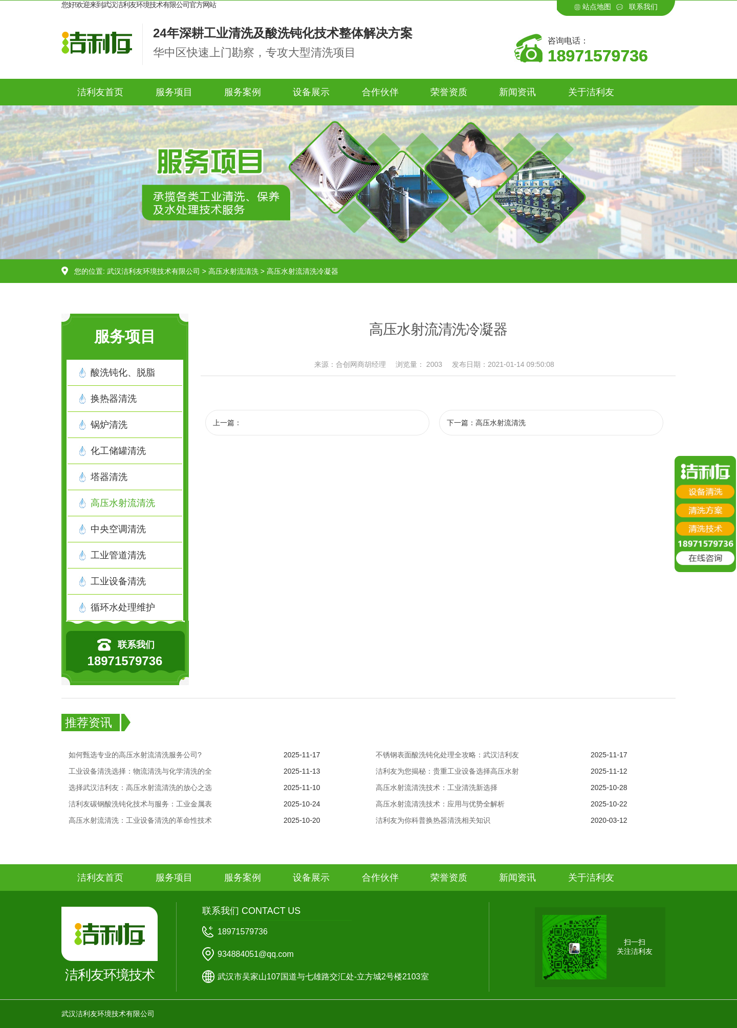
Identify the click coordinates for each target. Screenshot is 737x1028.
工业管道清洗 (118, 555)
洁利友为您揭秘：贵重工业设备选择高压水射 (447, 771)
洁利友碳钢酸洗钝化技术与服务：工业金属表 (140, 804)
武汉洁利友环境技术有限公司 (153, 271)
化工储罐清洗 (118, 451)
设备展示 (311, 92)
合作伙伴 (380, 92)
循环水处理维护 (123, 607)
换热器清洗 (114, 398)
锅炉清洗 (109, 425)
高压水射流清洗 (233, 271)
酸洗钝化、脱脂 (123, 372)
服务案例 (242, 92)
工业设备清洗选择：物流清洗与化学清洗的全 (140, 771)
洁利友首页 (100, 92)
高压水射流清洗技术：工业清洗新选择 (436, 787)
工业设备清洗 (118, 581)
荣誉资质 (448, 92)
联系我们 (643, 7)
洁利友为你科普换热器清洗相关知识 (433, 820)
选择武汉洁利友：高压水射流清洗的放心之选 (140, 787)
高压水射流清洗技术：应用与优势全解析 (440, 804)
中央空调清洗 (118, 529)
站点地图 (596, 7)
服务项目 (174, 92)
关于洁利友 (591, 92)
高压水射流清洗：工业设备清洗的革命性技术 (140, 820)
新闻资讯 (517, 92)
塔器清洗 (109, 477)
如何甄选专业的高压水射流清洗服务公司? (135, 755)
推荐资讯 (88, 722)
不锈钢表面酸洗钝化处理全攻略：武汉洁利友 (447, 755)
